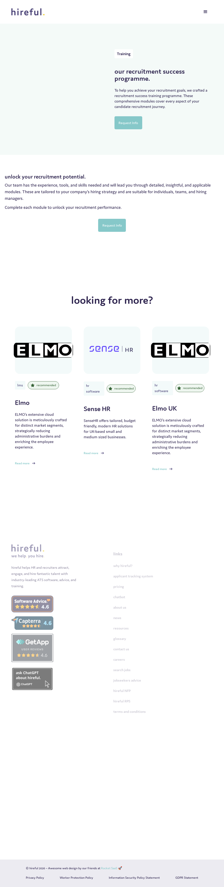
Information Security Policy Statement (134, 878)
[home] (29, 12)
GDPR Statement (186, 878)
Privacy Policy (35, 878)
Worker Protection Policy (76, 878)
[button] (205, 12)
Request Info (128, 123)
